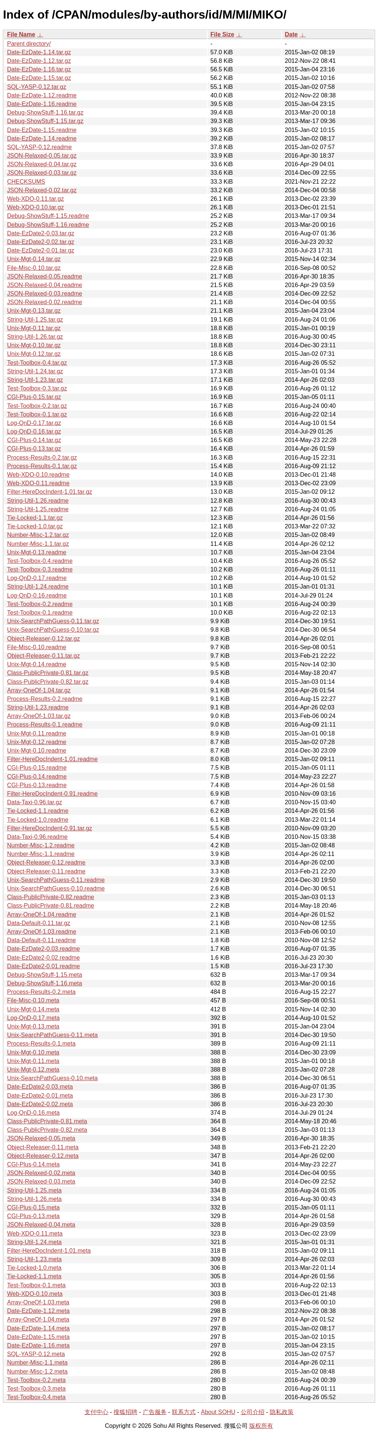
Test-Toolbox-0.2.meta (36, 1380)
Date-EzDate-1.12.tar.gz (39, 61)
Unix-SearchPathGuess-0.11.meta (52, 1035)
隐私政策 (282, 1412)
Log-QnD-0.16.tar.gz (34, 431)
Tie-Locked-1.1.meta (34, 1276)
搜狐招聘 (125, 1412)
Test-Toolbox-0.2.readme (40, 604)
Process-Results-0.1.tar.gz (42, 466)
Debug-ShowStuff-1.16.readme (48, 225)
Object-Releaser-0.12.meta (43, 1156)
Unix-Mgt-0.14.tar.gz (34, 259)
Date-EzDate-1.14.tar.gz (39, 52)
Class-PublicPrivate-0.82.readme (50, 897)
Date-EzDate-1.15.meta (38, 1337)
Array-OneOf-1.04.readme (41, 914)
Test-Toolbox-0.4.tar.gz (37, 363)
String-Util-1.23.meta (34, 1259)
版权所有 (261, 1426)
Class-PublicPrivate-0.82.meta (47, 1130)
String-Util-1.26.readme (37, 501)
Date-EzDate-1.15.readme (42, 130)
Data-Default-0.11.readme (41, 940)
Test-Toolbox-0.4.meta (36, 1397)
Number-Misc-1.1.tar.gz (38, 544)
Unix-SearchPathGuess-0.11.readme (56, 880)
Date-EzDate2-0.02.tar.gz (40, 242)
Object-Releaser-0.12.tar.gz (43, 638)
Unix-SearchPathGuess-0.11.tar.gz (53, 621)
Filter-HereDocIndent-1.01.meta (49, 1250)
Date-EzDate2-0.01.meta (40, 1095)
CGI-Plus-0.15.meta (33, 1207)
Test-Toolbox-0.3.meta (36, 1388)
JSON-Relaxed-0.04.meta (41, 1224)
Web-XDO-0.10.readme (38, 474)
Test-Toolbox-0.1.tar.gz (37, 414)
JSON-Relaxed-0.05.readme (44, 276)
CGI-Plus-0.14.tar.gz (34, 440)
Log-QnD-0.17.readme (37, 578)
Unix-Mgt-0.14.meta (33, 1009)
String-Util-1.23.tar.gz (35, 380)
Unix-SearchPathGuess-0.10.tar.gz (53, 630)
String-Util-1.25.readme (37, 509)
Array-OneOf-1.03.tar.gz (39, 716)
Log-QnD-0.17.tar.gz (34, 423)
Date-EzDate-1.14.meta (38, 1328)
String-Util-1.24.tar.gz (35, 371)
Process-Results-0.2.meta (41, 992)
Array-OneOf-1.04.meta (38, 1319)
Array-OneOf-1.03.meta (38, 1302)
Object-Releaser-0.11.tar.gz (43, 656)
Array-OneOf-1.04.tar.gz (39, 690)
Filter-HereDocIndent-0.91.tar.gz (49, 828)
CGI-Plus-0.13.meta (33, 1216)
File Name (21, 34)
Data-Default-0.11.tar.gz (38, 923)
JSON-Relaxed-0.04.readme (44, 285)
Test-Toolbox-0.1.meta (36, 1285)
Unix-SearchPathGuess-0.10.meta (52, 1078)
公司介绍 (253, 1412)
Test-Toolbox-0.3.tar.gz (37, 388)
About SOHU (218, 1412)
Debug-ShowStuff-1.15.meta (44, 975)
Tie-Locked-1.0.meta (34, 1268)
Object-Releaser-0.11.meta (43, 1147)
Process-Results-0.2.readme (45, 699)
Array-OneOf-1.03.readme (41, 931)
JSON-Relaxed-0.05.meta (41, 1138)
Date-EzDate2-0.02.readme (43, 957)
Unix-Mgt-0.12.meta (33, 1069)
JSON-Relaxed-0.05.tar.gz (42, 155)
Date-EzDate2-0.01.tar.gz (40, 250)
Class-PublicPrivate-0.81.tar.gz (48, 673)
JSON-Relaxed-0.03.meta (41, 1181)
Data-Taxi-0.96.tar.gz (34, 802)
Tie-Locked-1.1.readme (37, 811)
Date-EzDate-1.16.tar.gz (39, 69)
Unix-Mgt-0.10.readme (36, 750)
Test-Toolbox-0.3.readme (40, 569)
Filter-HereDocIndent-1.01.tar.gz (49, 492)
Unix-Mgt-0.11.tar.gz (34, 328)
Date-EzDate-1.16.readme (42, 104)
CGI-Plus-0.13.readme (37, 785)
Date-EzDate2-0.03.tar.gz (40, 233)
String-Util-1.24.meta (34, 1242)
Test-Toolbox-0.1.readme (40, 612)
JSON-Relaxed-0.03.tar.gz (42, 173)
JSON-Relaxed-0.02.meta (41, 1173)
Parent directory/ (29, 44)
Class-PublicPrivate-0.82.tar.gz (48, 682)
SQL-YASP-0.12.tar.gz (36, 87)
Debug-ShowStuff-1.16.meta (44, 983)
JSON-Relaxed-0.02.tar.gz (42, 190)
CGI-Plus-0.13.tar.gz (34, 448)
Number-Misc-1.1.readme (40, 854)
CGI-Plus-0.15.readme (37, 767)
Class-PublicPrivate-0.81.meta (47, 1121)
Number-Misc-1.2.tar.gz (38, 535)
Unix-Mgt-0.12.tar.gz (34, 354)
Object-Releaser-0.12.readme (46, 862)
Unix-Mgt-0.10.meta (33, 1052)
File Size (222, 34)
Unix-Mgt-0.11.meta (33, 1061)
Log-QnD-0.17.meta (33, 1018)
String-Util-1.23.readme (37, 707)
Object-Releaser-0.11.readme (46, 871)
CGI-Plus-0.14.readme (37, 776)
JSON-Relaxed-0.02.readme (44, 302)
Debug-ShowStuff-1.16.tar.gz (45, 112)
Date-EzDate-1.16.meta (38, 1345)
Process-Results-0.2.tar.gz (42, 457)
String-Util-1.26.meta (34, 1199)
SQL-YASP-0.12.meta (36, 1354)
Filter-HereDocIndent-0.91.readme (52, 794)
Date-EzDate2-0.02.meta (40, 1104)
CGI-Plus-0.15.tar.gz (34, 397)
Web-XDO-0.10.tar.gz (35, 207)
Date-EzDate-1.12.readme (42, 95)
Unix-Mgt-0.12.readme (36, 742)
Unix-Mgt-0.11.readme (36, 733)
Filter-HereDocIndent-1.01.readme (52, 759)
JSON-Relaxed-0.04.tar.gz (42, 164)
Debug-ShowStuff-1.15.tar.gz (45, 121)
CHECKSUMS (26, 181)
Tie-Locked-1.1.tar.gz (35, 518)
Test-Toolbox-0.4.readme (40, 561)
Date (291, 34)
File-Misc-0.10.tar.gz (34, 268)
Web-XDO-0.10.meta (35, 1294)
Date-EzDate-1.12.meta (38, 1311)
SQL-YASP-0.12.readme (39, 147)
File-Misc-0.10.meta (33, 1000)
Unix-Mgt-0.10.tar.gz (34, 345)
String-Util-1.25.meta (34, 1190)
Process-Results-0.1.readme (45, 724)
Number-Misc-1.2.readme (40, 845)
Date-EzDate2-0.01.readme (43, 966)
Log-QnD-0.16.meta (33, 1113)
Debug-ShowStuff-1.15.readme (48, 216)
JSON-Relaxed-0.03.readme (44, 293)
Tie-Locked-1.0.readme (37, 820)
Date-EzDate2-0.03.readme (43, 949)
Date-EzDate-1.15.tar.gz (39, 78)
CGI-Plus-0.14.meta (33, 1164)
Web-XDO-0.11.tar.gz (35, 199)
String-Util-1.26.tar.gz (35, 337)
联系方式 (184, 1412)
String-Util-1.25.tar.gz (35, 319)
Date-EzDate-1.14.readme (42, 138)
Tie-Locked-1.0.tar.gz (35, 526)
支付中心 (96, 1412)
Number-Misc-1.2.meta (37, 1371)
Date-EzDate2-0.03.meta (40, 1087)
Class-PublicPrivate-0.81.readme (50, 905)
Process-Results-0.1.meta (41, 1043)
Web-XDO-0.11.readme (38, 483)
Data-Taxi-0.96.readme (37, 837)
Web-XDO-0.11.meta (35, 1233)
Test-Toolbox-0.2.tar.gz (37, 406)
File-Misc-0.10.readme (36, 647)
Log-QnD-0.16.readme (37, 595)
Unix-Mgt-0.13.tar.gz (34, 311)
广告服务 (155, 1412)
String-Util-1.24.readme (37, 586)
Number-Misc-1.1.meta (37, 1362)
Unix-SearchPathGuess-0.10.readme (56, 888)
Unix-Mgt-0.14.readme (36, 664)
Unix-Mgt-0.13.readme (36, 552)
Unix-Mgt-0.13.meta (33, 1026)
